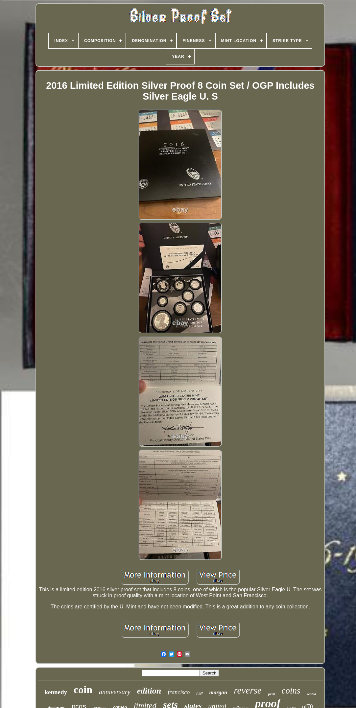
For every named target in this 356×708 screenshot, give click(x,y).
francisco (179, 692)
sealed (311, 694)
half (199, 693)
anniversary (115, 692)
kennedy (55, 692)
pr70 (271, 694)
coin (83, 690)
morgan (218, 692)
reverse (247, 690)
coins (290, 691)
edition (149, 691)
